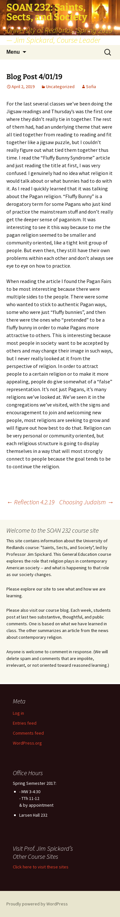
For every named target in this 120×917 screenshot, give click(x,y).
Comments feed (28, 733)
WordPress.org (27, 743)
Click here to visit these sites (40, 867)
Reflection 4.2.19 (30, 502)
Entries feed (24, 723)
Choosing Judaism (86, 502)
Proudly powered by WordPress (37, 904)
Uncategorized (60, 86)
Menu (13, 52)
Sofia (91, 86)
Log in (18, 713)
